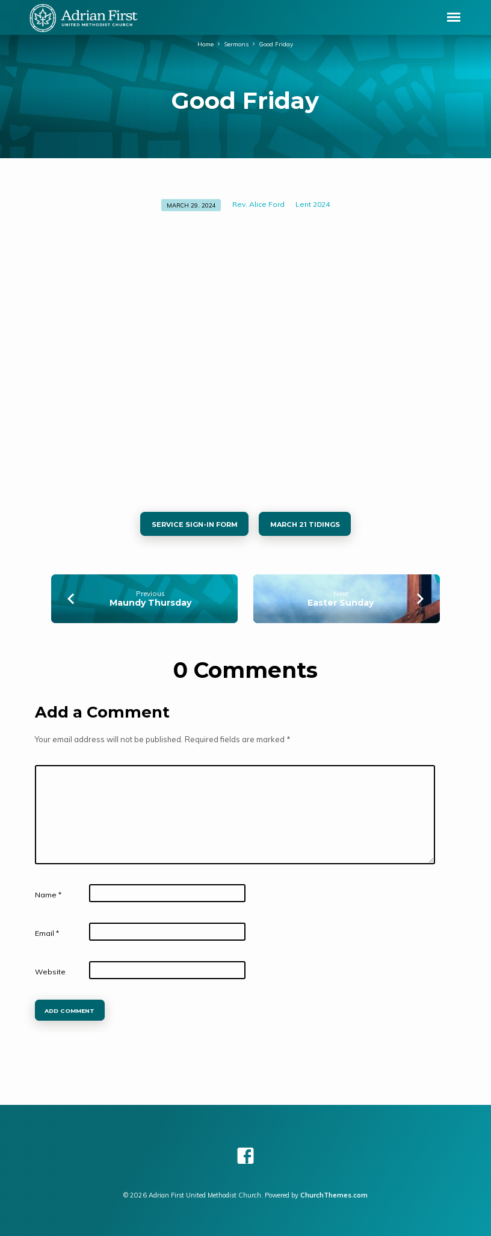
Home (205, 44)
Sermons (236, 44)
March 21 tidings (304, 524)
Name (48, 894)
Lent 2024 (312, 204)
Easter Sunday (340, 602)
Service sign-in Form (195, 524)
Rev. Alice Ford (258, 204)
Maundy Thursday (150, 602)
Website (50, 971)
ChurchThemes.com (334, 1195)
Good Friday (276, 44)
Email (47, 933)
